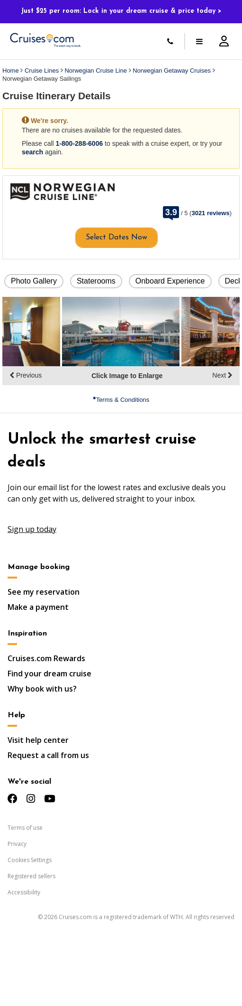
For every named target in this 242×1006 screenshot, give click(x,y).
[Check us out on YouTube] (49, 798)
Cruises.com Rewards (46, 658)
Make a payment (38, 607)
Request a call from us (48, 755)
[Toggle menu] (199, 41)
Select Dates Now (116, 237)
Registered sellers (31, 876)
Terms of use (25, 828)
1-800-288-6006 (79, 143)
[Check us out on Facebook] (13, 798)
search (32, 152)
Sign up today (32, 529)
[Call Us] (170, 41)
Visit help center (38, 740)
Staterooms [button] (96, 281)
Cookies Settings (30, 860)
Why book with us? (42, 688)
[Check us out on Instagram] (31, 798)
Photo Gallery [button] (34, 281)
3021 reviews (210, 213)
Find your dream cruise (49, 673)
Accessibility (24, 892)
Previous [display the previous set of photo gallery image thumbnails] (25, 375)
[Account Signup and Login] (224, 41)
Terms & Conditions (121, 399)
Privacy (17, 844)
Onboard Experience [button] (170, 281)
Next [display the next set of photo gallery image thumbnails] (222, 375)
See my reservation (44, 592)
